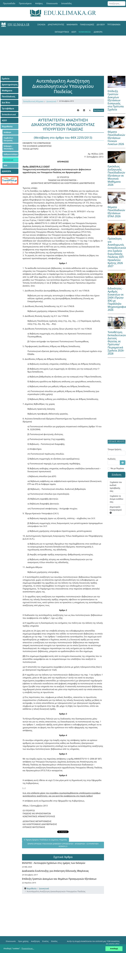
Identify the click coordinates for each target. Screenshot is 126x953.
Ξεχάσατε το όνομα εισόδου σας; (116, 499)
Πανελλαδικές (87, 24)
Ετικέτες (45, 941)
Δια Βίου (101, 24)
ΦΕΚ (5, 165)
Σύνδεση (116, 474)
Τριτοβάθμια (113, 24)
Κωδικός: (112, 459)
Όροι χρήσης (23, 941)
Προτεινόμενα (25, 3)
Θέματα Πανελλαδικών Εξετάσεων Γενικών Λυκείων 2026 (116, 138)
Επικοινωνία (52, 3)
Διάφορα (7, 132)
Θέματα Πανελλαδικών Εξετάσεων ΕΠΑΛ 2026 (116, 211)
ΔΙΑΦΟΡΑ (98, 32)
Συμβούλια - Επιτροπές (9, 139)
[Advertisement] (63, 53)
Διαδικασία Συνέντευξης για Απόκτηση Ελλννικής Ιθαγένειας (55, 870)
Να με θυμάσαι (117, 468)
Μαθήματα (72, 24)
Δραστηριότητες (56, 24)
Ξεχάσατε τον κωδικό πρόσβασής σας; (116, 486)
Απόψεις (39, 3)
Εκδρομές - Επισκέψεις (8, 147)
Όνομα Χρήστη (114, 449)
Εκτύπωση (98, 110)
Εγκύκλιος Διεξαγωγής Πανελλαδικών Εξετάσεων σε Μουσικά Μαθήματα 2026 (116, 175)
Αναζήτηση (35, 941)
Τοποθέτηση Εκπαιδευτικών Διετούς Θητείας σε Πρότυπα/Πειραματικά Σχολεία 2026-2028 (117, 342)
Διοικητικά (8, 160)
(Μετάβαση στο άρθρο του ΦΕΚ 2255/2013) (63, 138)
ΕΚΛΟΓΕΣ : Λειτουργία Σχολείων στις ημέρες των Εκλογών (53, 863)
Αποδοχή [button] (114, 949)
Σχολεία (41, 24)
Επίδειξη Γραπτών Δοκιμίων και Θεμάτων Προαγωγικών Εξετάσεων (59, 878)
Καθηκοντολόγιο (11, 154)
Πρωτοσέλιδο (9, 3)
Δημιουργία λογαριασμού (116, 510)
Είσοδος (54, 941)
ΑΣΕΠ (73, 32)
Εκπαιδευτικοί (62, 32)
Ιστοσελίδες (66, 3)
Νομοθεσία (85, 32)
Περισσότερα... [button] (27, 949)
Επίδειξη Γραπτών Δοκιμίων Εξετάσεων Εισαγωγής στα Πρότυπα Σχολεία (116, 100)
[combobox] (116, 3)
